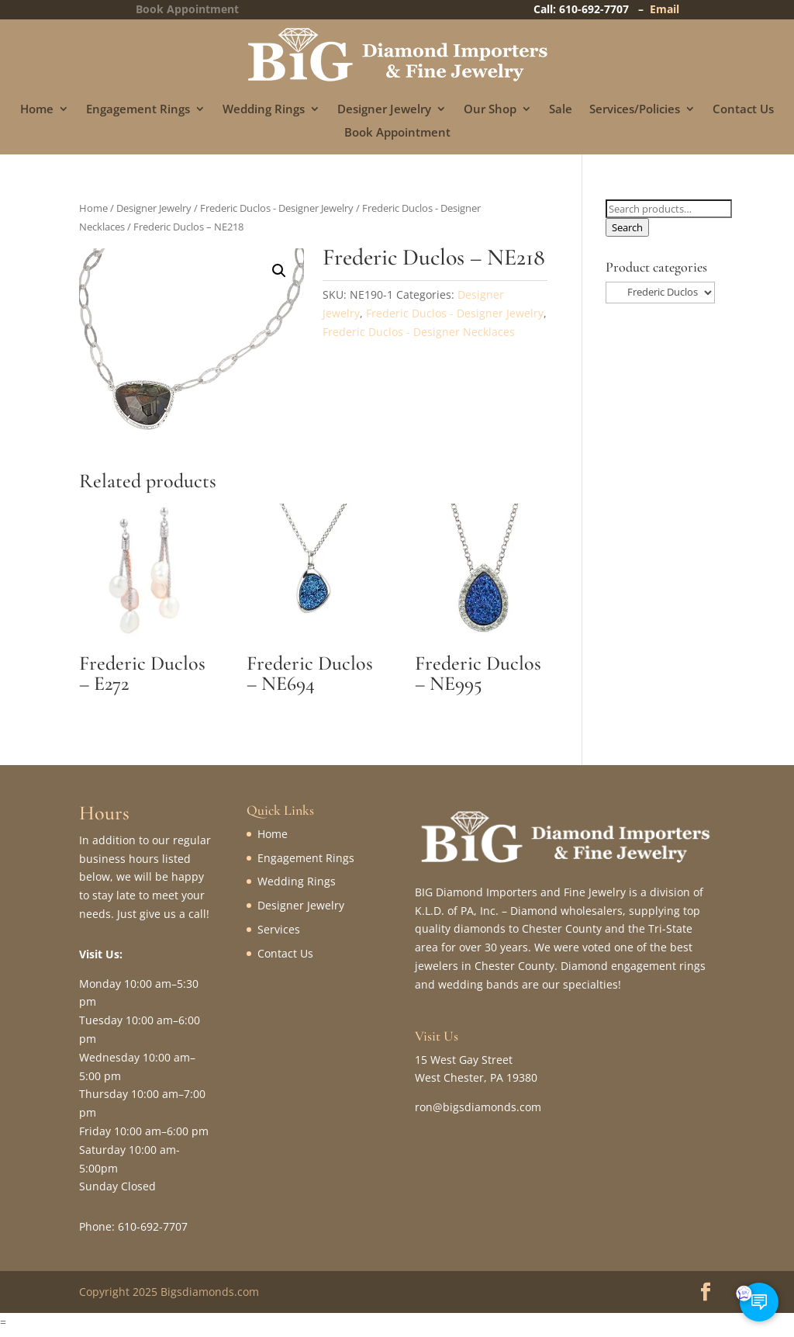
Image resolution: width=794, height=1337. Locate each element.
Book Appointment (397, 133)
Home (37, 109)
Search (627, 227)
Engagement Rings (138, 109)
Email (664, 9)
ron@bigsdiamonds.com (478, 1107)
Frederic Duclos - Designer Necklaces (419, 331)
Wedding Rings (264, 109)
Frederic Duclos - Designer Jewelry (277, 208)
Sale (560, 109)
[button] (279, 271)
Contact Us (743, 109)
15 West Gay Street (464, 1059)
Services (278, 929)
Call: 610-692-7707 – (591, 9)
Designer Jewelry (384, 109)
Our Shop (490, 109)
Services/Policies (634, 109)
